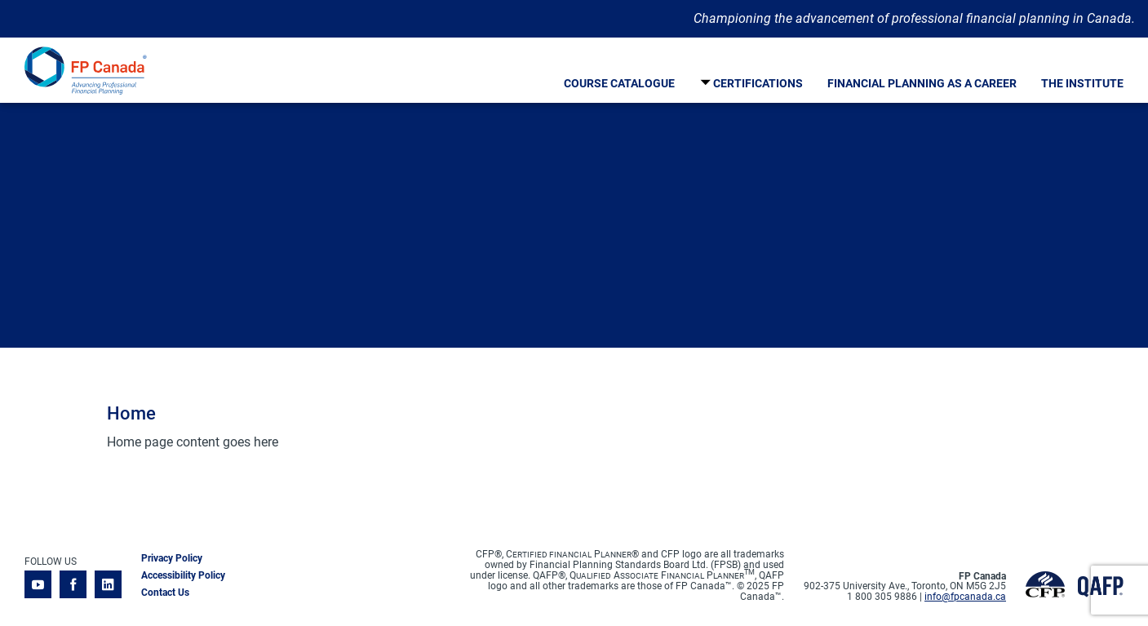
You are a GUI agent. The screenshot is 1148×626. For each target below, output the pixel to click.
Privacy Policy (171, 558)
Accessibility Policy (183, 575)
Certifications (758, 83)
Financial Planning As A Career (922, 83)
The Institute (1082, 83)
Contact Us (165, 592)
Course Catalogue (619, 83)
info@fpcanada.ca (965, 596)
